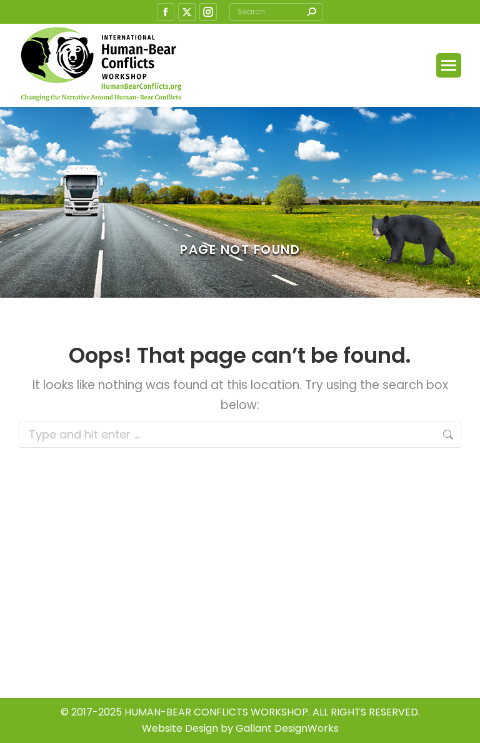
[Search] (276, 12)
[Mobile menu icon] (448, 65)
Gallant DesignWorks (287, 728)
